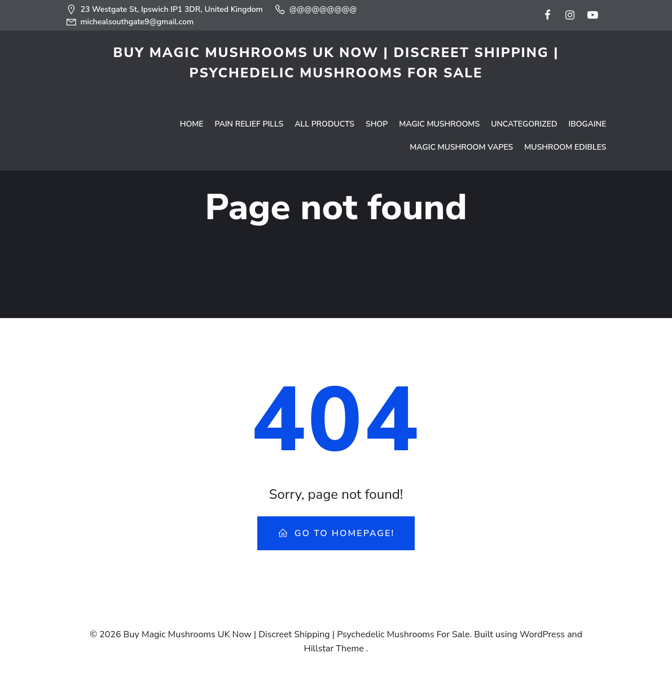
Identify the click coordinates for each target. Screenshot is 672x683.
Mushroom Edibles (566, 117)
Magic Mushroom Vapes (461, 117)
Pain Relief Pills (250, 94)
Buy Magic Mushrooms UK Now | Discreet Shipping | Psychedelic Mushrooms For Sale (336, 62)
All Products (325, 94)
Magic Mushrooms (439, 94)
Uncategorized (524, 94)
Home (192, 94)
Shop (377, 94)
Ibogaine (588, 94)
